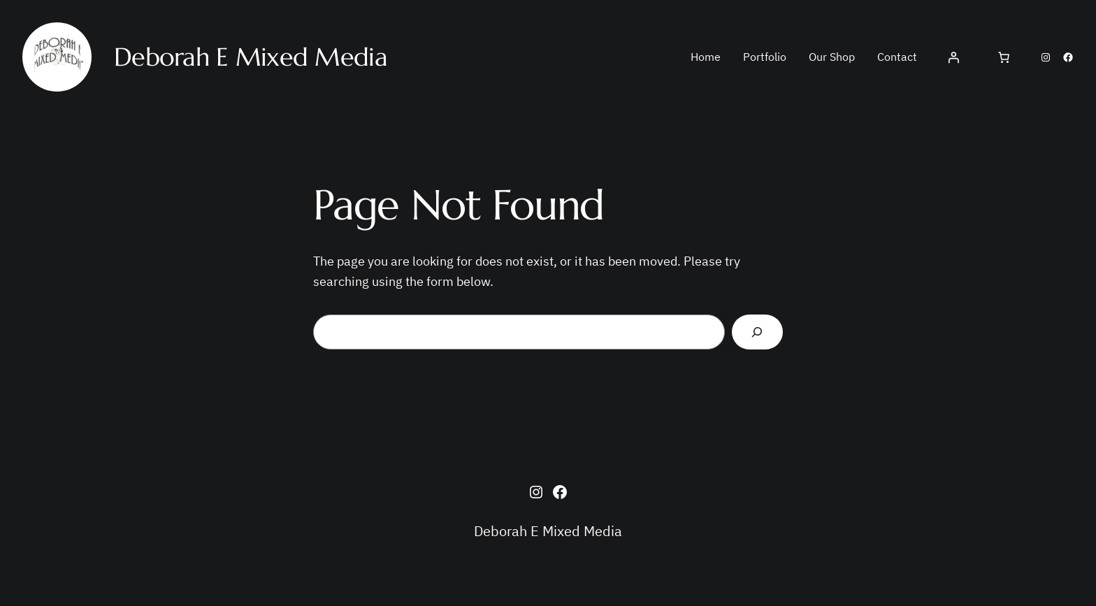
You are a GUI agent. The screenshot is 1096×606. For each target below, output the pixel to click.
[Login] (953, 57)
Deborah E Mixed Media (548, 530)
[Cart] (1004, 57)
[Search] (757, 332)
